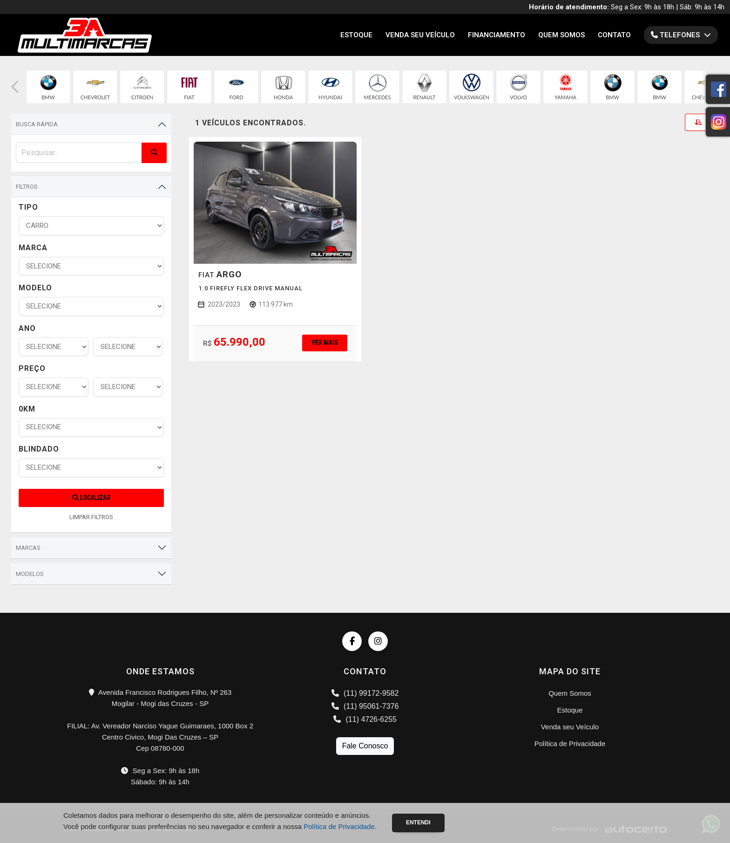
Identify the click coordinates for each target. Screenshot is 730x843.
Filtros (27, 186)
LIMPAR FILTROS (91, 517)
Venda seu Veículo (420, 35)
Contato (614, 35)
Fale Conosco (365, 746)
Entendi (418, 822)
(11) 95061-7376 (365, 706)
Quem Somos (561, 35)
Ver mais (324, 342)
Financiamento (496, 35)
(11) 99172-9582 (365, 693)
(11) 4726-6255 (365, 719)
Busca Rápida (37, 124)
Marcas (28, 547)
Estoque (356, 35)
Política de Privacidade (570, 743)
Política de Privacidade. (340, 826)
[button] (15, 87)
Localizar (91, 497)
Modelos (30, 573)
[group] (48, 87)
